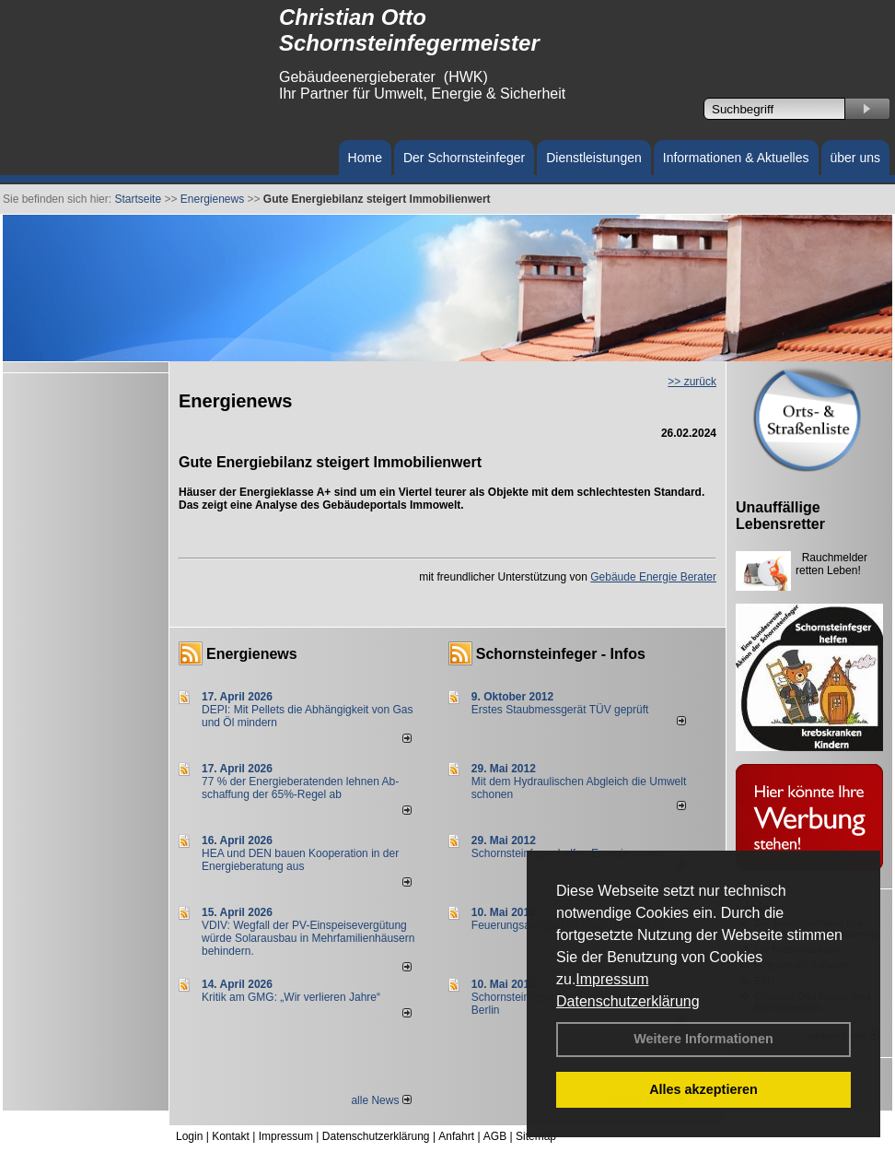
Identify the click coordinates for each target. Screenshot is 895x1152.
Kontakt (231, 1136)
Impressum (611, 979)
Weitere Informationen (703, 1038)
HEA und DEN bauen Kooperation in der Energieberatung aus (300, 860)
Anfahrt (456, 1136)
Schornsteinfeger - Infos (560, 654)
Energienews (251, 654)
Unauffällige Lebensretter (780, 516)
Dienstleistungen (594, 157)
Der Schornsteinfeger (464, 157)
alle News (381, 1100)
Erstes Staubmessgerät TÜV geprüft (560, 709)
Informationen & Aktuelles (736, 157)
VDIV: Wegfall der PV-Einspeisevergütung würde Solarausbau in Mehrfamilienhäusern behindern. (308, 938)
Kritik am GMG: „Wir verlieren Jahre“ (291, 997)
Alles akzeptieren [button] (703, 1089)
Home (365, 157)
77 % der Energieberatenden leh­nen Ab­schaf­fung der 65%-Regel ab (300, 788)
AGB (494, 1136)
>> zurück (692, 381)
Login (189, 1136)
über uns (855, 157)
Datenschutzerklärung (628, 1001)
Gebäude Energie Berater (653, 576)
